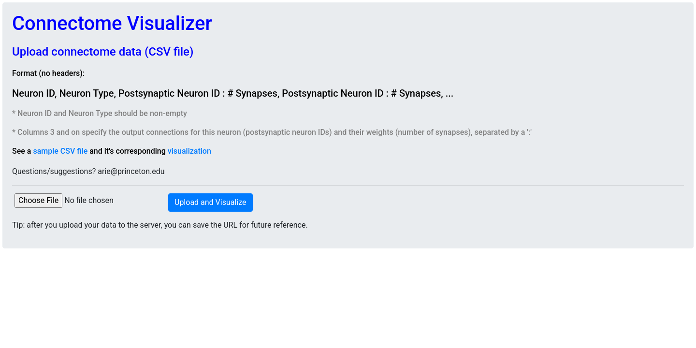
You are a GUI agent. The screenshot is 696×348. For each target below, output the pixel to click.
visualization (189, 151)
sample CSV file (60, 151)
